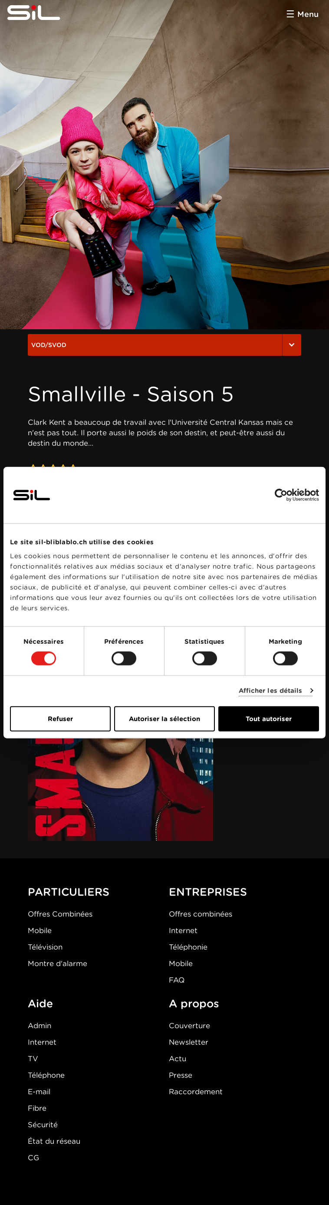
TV (33, 1058)
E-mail (39, 1091)
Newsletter (188, 1042)
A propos (194, 1003)
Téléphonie (188, 947)
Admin (39, 1025)
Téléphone (46, 1075)
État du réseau (54, 1141)
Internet (183, 930)
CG (33, 1157)
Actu (177, 1058)
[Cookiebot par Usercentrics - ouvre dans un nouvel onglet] (281, 495)
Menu (308, 14)
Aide (40, 1003)
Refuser (60, 718)
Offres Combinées (60, 914)
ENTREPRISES (208, 891)
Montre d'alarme (57, 963)
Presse (180, 1075)
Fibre (37, 1108)
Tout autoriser (269, 718)
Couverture (189, 1025)
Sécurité (43, 1124)
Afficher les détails (271, 691)
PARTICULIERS (68, 891)
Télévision (45, 947)
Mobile (40, 930)
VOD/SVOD (164, 345)
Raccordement (196, 1091)
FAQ (176, 980)
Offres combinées (200, 914)
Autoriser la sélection (164, 718)
